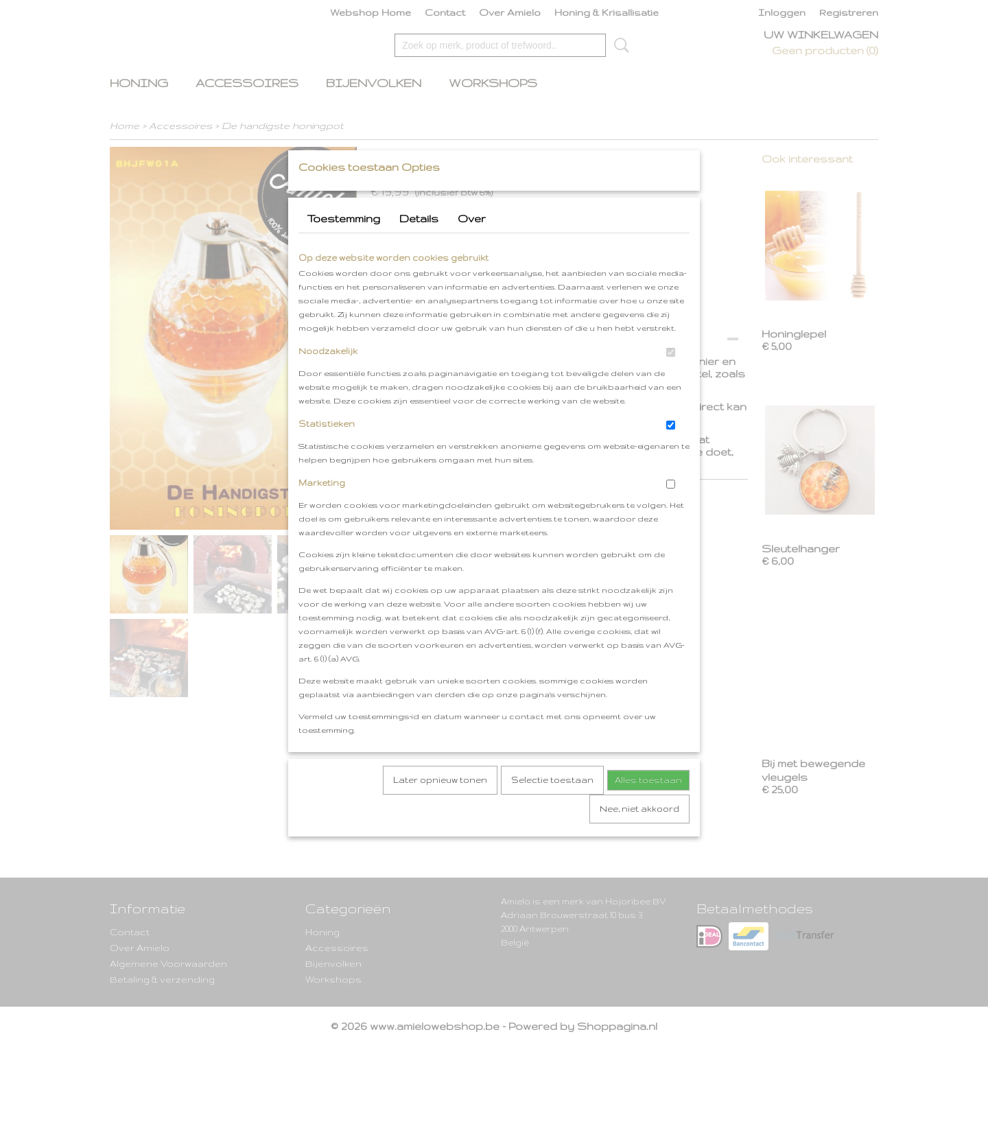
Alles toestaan (648, 806)
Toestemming (343, 245)
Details (418, 245)
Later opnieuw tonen (440, 806)
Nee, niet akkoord (639, 835)
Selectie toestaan (552, 806)
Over (472, 245)
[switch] (670, 379)
